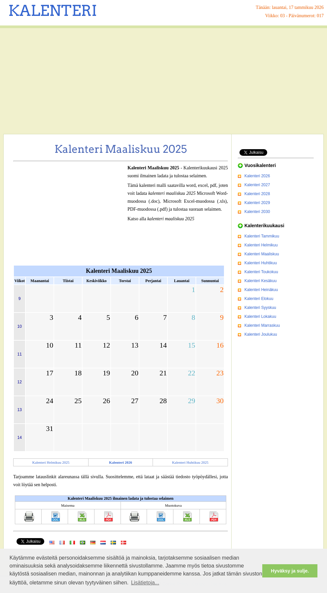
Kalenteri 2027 (257, 185)
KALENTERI (52, 11)
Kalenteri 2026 (257, 176)
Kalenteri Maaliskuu (261, 254)
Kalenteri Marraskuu (262, 325)
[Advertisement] (163, 81)
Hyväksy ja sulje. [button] (290, 570)
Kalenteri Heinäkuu (261, 289)
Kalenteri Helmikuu (261, 245)
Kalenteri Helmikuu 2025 (50, 462)
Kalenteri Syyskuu (260, 307)
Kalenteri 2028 (257, 193)
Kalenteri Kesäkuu (260, 280)
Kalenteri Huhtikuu (260, 263)
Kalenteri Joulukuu (260, 334)
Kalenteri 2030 (257, 211)
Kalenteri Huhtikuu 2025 (190, 462)
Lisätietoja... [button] (145, 582)
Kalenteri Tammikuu (261, 236)
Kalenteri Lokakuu (260, 316)
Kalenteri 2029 (257, 202)
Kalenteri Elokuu (258, 298)
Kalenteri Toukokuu (261, 272)
